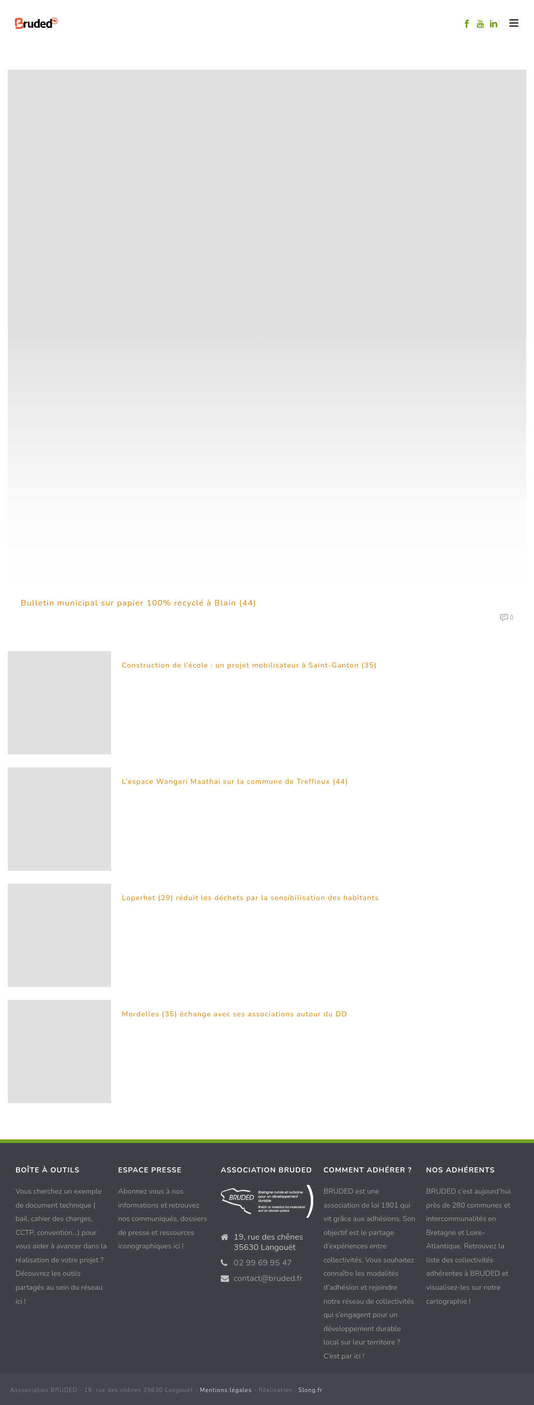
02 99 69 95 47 (263, 1263)
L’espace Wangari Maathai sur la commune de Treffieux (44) (235, 781)
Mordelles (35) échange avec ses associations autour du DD (234, 1014)
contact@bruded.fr (268, 1278)
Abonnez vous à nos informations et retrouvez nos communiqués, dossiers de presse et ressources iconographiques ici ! (162, 1218)
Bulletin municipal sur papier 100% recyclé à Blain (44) (138, 603)
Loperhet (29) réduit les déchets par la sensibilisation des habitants (250, 898)
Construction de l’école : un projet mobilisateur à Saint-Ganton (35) (249, 665)
